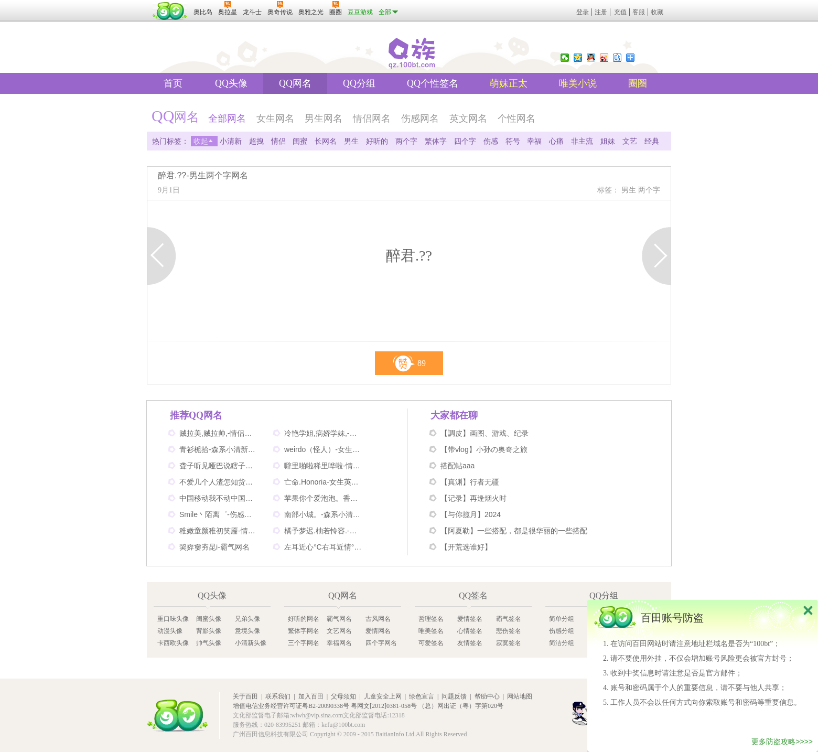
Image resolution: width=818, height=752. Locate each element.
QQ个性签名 (432, 83)
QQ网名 (295, 83)
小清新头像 (250, 643)
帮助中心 (487, 696)
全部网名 (227, 118)
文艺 (629, 141)
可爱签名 (431, 643)
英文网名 (468, 118)
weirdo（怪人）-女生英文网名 (323, 449)
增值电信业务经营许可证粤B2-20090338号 (291, 706)
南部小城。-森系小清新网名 (323, 514)
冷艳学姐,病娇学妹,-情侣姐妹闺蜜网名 (323, 433)
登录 (582, 12)
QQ (591, 57)
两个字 (406, 141)
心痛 (556, 141)
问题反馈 (454, 696)
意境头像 (247, 631)
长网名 (326, 141)
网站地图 (519, 696)
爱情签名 (469, 618)
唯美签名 (431, 631)
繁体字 (436, 141)
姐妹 (607, 141)
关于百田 (245, 696)
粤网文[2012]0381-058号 (384, 706)
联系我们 (277, 696)
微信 (565, 57)
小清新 (231, 141)
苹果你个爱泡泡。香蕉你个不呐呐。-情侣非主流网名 (323, 498)
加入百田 (311, 696)
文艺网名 (339, 631)
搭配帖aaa (457, 465)
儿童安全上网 (383, 696)
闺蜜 (300, 141)
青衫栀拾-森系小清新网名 (218, 449)
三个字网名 (303, 643)
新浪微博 (604, 57)
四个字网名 (381, 643)
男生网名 (323, 118)
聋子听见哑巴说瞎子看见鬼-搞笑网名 (218, 465)
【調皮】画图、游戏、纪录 (484, 433)
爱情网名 (378, 631)
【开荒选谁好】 (466, 547)
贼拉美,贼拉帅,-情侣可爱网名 (218, 433)
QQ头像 (231, 83)
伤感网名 (420, 118)
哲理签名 (431, 618)
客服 (638, 12)
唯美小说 (578, 83)
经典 (651, 141)
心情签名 (469, 631)
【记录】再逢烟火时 (473, 498)
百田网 (177, 716)
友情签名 (469, 643)
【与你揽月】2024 (470, 514)
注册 (601, 12)
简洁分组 (561, 643)
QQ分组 (359, 83)
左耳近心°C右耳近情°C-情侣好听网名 (323, 547)
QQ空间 (578, 57)
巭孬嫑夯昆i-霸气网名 (214, 547)
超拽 (256, 141)
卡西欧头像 (173, 643)
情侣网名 (372, 118)
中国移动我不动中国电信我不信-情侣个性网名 (218, 498)
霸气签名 (508, 618)
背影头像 (208, 631)
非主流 (582, 141)
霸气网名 (339, 618)
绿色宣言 (421, 696)
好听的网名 (303, 618)
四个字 (465, 141)
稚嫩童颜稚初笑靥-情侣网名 (218, 531)
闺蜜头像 (208, 618)
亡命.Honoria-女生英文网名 (323, 482)
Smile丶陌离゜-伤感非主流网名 (218, 514)
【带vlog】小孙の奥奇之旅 (484, 449)
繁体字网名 (303, 631)
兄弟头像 (247, 618)
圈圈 (637, 83)
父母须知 (343, 696)
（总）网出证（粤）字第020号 (460, 706)
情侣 (278, 141)
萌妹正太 (509, 83)
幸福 (534, 141)
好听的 (377, 141)
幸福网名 (339, 643)
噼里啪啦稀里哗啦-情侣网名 (323, 465)
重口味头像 (173, 618)
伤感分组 (561, 631)
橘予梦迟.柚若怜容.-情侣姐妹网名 (323, 531)
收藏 (657, 12)
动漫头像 (169, 631)
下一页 (656, 256)
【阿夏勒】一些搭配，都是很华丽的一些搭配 (513, 531)
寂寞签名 (508, 643)
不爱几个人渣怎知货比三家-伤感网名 (218, 482)
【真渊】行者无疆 (469, 482)
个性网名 (516, 118)
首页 (173, 83)
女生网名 (275, 118)
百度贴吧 (617, 57)
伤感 (490, 141)
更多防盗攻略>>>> (782, 744)
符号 (512, 141)
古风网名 (378, 618)
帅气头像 (208, 643)
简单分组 (561, 618)
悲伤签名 (508, 631)
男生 (351, 141)
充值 (620, 12)
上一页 (161, 256)
